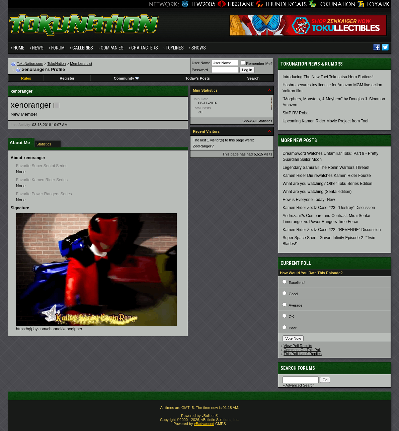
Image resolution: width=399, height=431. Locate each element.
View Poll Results (298, 346)
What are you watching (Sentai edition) (317, 191)
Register (67, 78)
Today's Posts (197, 78)
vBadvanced (204, 424)
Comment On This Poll (302, 350)
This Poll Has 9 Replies (303, 354)
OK (291, 317)
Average (296, 305)
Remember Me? (256, 64)
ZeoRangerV (203, 146)
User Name (201, 63)
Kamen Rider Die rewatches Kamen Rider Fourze (327, 175)
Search (253, 78)
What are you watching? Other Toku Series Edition (327, 183)
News (38, 47)
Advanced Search (300, 385)
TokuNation (56, 64)
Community (126, 78)
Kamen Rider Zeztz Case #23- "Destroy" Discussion (329, 207)
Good (293, 294)
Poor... (294, 328)
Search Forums (298, 368)
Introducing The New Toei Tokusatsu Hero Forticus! (328, 77)
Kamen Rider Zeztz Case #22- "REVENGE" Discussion (332, 229)
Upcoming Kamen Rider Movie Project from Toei (325, 121)
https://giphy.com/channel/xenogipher (49, 329)
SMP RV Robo (296, 113)
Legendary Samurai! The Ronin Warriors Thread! (326, 167)
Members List (81, 64)
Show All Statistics (257, 121)
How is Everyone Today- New (309, 199)
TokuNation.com (30, 64)
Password (200, 70)
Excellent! (297, 283)
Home (18, 47)
